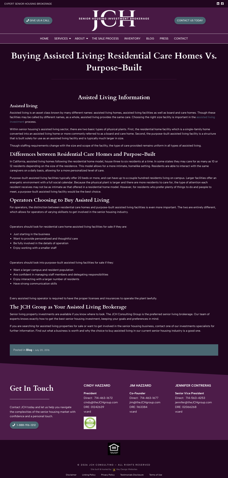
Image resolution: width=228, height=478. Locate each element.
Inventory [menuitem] (132, 38)
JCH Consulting (101, 465)
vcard (87, 411)
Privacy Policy (108, 475)
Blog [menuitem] (150, 38)
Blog (29, 350)
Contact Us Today (190, 20)
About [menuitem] (80, 38)
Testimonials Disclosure (132, 475)
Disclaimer (71, 475)
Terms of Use (155, 475)
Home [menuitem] (44, 38)
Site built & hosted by (114, 469)
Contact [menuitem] (181, 38)
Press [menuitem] (164, 38)
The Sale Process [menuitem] (105, 38)
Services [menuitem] (61, 38)
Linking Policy (88, 475)
